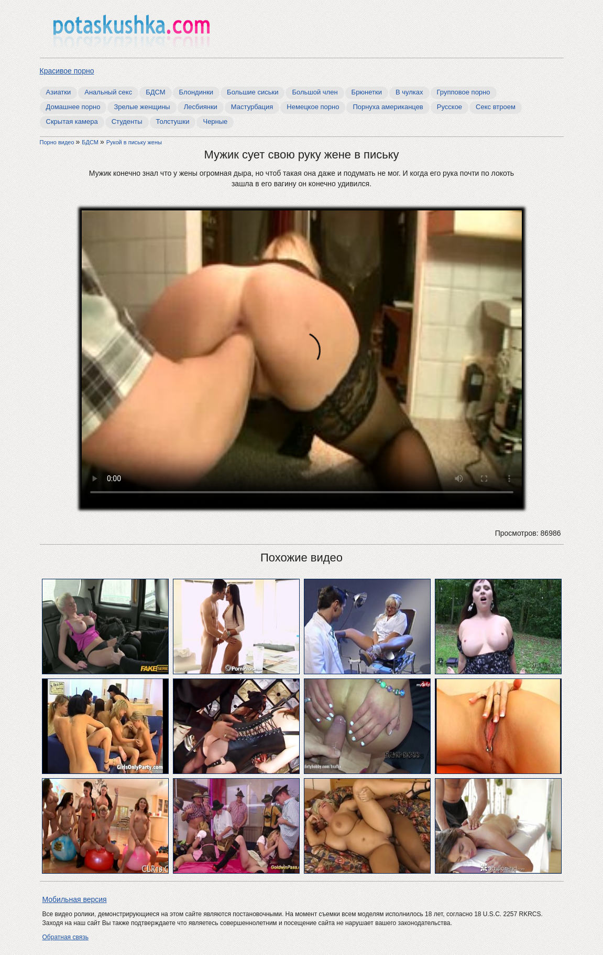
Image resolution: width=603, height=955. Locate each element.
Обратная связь (65, 937)
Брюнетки (367, 92)
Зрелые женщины (142, 107)
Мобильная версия (74, 899)
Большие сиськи (252, 92)
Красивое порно (67, 71)
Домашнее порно (73, 107)
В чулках (409, 92)
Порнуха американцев (388, 107)
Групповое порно (463, 92)
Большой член (314, 92)
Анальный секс (108, 92)
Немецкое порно (313, 107)
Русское (449, 107)
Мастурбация (252, 107)
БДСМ (155, 92)
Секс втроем (496, 107)
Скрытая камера (72, 121)
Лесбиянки (200, 107)
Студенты (127, 121)
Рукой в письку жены (134, 142)
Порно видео (58, 142)
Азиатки (58, 92)
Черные (215, 121)
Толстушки (173, 121)
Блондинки (196, 92)
